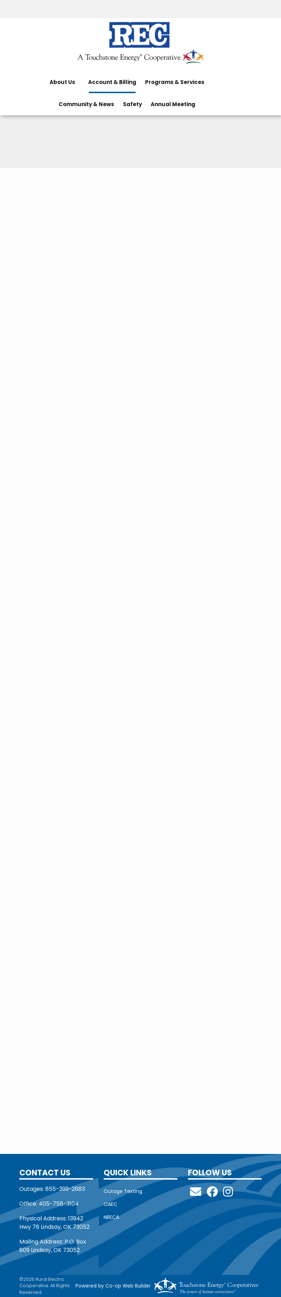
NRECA (111, 1217)
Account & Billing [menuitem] (112, 82)
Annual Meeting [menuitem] (173, 104)
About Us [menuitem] (62, 82)
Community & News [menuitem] (86, 104)
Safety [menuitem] (132, 104)
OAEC (110, 1204)
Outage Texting (123, 1191)
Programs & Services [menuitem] (174, 82)
